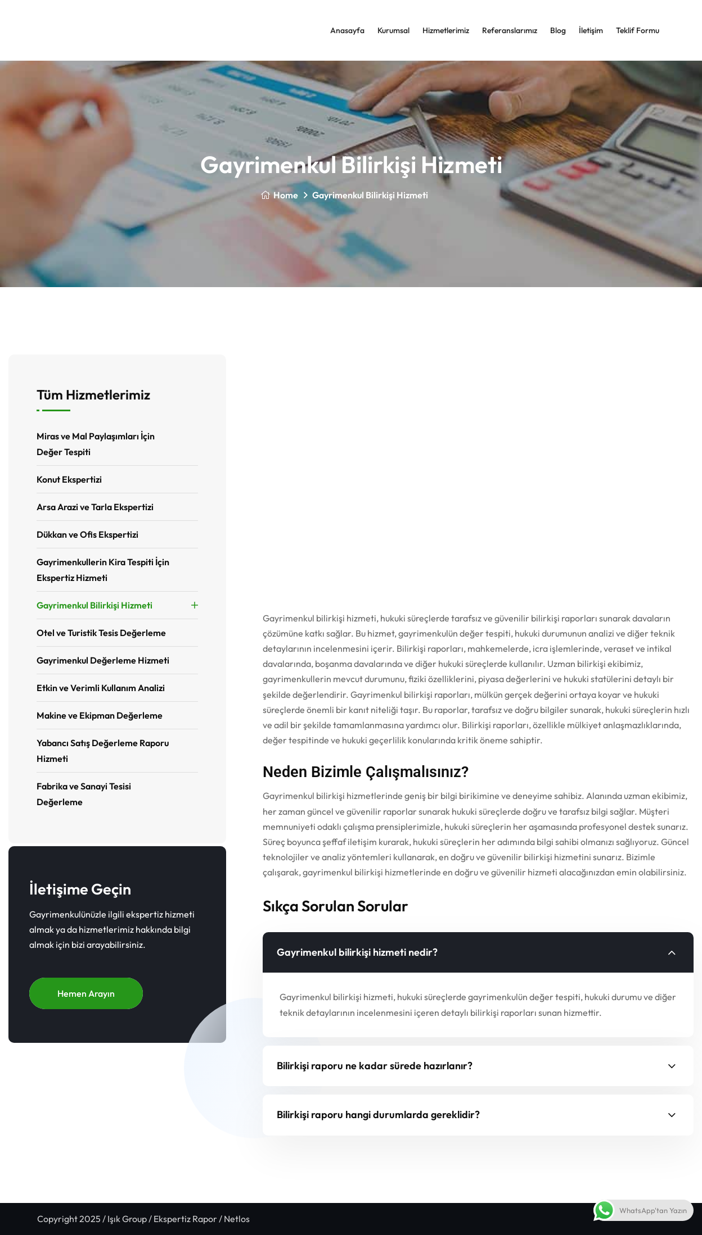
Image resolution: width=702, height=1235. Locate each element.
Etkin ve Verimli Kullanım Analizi (101, 687)
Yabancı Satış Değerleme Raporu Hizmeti (103, 750)
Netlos (237, 1218)
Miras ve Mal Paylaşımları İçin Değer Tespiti (96, 443)
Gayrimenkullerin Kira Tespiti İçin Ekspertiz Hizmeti (103, 569)
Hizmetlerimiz (445, 30)
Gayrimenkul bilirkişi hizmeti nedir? (357, 952)
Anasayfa (347, 30)
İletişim (591, 30)
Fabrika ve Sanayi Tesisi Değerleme (84, 793)
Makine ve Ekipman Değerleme (100, 715)
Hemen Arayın (86, 993)
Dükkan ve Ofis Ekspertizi (87, 534)
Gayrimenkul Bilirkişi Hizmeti (94, 605)
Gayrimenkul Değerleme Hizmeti (103, 660)
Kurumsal (393, 30)
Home (279, 195)
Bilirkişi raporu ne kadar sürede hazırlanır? (374, 1065)
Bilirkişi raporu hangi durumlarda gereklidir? (378, 1114)
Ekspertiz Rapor (185, 1218)
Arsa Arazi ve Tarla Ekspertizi (95, 506)
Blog (558, 30)
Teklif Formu (637, 30)
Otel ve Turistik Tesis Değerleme (101, 632)
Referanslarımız (509, 30)
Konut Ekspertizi (69, 479)
